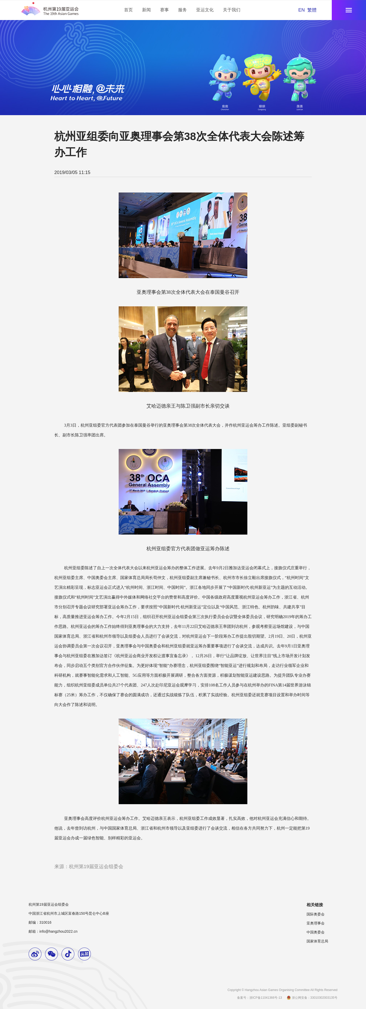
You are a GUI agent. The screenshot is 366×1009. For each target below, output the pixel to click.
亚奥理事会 (316, 923)
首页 (128, 9)
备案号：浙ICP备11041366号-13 (259, 997)
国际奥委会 (316, 914)
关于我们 (231, 9)
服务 (182, 9)
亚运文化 (205, 9)
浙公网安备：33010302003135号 (311, 997)
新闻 (146, 9)
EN (301, 10)
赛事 (164, 9)
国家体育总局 (317, 941)
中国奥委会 (316, 932)
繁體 (312, 10)
